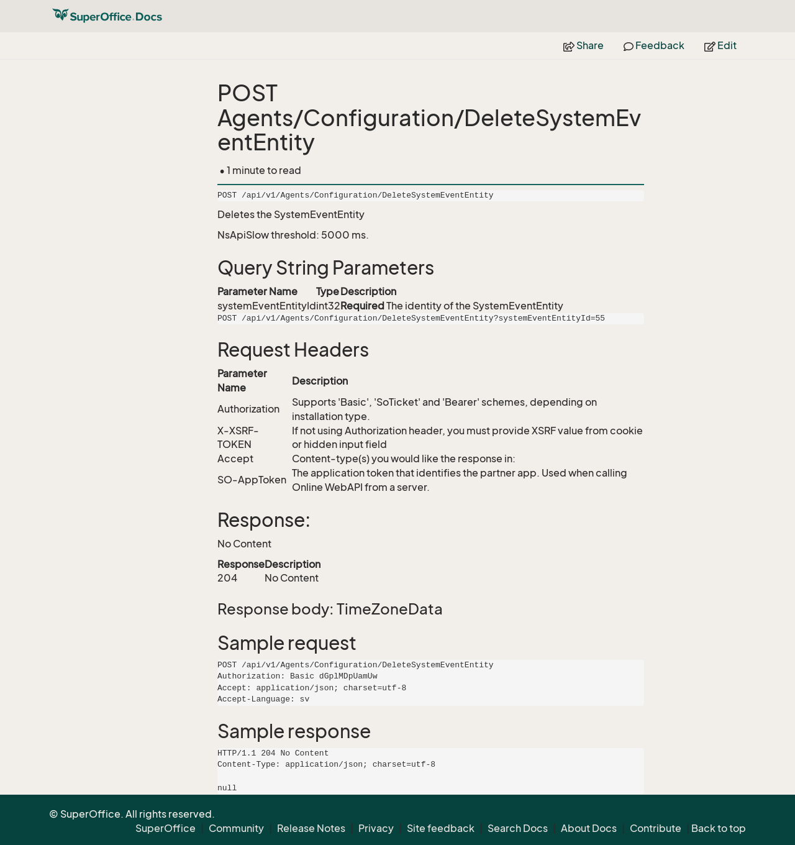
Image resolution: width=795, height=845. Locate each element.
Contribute (655, 828)
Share (583, 45)
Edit (720, 45)
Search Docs (518, 828)
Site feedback (441, 828)
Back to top (718, 828)
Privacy (376, 828)
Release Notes (311, 828)
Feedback (654, 45)
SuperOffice (165, 828)
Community (236, 828)
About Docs (589, 828)
